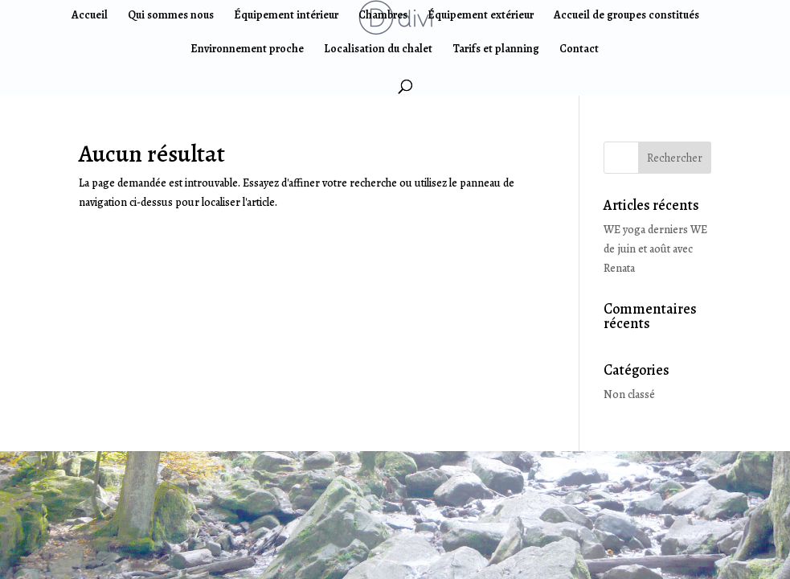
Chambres (382, 16)
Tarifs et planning (495, 49)
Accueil (90, 16)
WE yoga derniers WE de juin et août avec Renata (655, 249)
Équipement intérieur (286, 16)
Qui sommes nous (171, 16)
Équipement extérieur (481, 16)
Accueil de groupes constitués (626, 16)
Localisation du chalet (378, 49)
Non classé (629, 394)
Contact (579, 49)
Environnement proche (247, 49)
